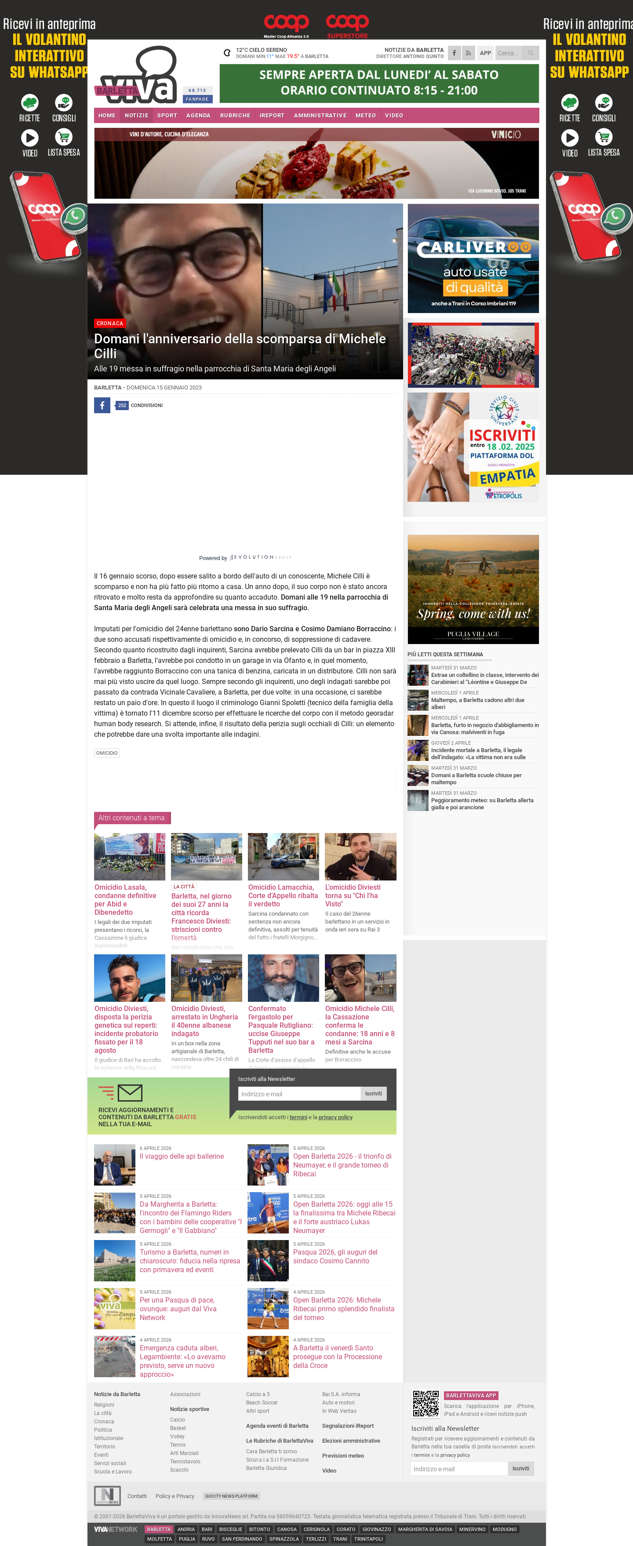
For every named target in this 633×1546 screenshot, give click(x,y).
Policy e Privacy (175, 1496)
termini (298, 1117)
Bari (207, 1529)
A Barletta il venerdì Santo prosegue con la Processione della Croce (337, 1357)
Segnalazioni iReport (348, 1425)
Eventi (101, 1454)
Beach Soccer (262, 1402)
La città (103, 1413)
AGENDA (198, 115)
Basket (178, 1428)
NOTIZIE (137, 115)
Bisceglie (230, 1529)
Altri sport (257, 1411)
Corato (346, 1529)
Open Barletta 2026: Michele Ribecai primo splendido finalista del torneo (344, 1309)
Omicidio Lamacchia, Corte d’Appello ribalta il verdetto (283, 895)
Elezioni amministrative (351, 1440)
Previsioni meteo (343, 1455)
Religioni (104, 1404)
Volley (177, 1436)
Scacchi (179, 1469)
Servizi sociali (110, 1463)
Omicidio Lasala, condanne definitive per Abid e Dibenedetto (125, 900)
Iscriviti (373, 1094)
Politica (103, 1429)
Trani (340, 1539)
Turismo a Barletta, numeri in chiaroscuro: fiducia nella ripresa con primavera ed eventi (190, 1261)
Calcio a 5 (258, 1394)
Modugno (505, 1529)
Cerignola (317, 1529)
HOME (107, 115)
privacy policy (336, 1117)
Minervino (472, 1529)
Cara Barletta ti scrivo (271, 1451)
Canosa (287, 1529)
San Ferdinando (242, 1539)
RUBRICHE (235, 115)
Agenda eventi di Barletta (277, 1425)
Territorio (104, 1446)
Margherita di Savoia (425, 1529)
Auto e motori (338, 1402)
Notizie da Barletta (117, 1394)
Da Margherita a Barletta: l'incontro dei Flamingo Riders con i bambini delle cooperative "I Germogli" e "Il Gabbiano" (191, 1217)
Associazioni (185, 1394)
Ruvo (208, 1539)
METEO (366, 115)
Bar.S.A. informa (341, 1394)
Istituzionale (108, 1438)
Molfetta (159, 1539)
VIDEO (394, 115)
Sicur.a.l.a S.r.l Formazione (277, 1459)
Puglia (187, 1539)
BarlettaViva (137, 71)
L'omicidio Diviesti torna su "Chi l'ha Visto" (353, 895)
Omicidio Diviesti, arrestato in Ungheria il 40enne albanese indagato (204, 1021)
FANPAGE (197, 99)
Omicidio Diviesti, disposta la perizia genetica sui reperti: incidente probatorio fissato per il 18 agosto (126, 1029)
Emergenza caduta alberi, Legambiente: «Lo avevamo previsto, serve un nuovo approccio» (183, 1361)
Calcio (177, 1419)
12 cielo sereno (274, 53)
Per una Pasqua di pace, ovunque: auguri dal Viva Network (178, 1309)
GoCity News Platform (231, 1496)
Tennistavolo (185, 1461)
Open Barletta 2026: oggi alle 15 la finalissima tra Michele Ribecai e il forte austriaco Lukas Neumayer (344, 1217)
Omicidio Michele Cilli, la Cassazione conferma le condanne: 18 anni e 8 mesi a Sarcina (360, 1025)
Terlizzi (316, 1539)
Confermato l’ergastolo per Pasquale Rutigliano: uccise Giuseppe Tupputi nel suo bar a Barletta (281, 1029)
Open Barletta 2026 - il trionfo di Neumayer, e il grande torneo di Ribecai (342, 1165)
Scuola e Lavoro (113, 1471)
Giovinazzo (377, 1529)
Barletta (159, 1529)
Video (329, 1470)
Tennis (178, 1444)
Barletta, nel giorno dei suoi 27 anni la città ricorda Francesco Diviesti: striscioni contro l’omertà (201, 917)
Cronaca (104, 1421)
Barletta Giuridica (266, 1468)
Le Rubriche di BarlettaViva (279, 1440)
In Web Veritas (339, 1411)
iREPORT (272, 115)
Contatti (137, 1496)
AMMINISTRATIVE (320, 115)
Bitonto (259, 1529)
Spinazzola (284, 1539)
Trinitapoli (368, 1539)
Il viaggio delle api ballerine (182, 1156)
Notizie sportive (189, 1409)
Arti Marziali (184, 1453)
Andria (186, 1529)
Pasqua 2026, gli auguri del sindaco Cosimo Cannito (335, 1256)
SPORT (167, 115)
